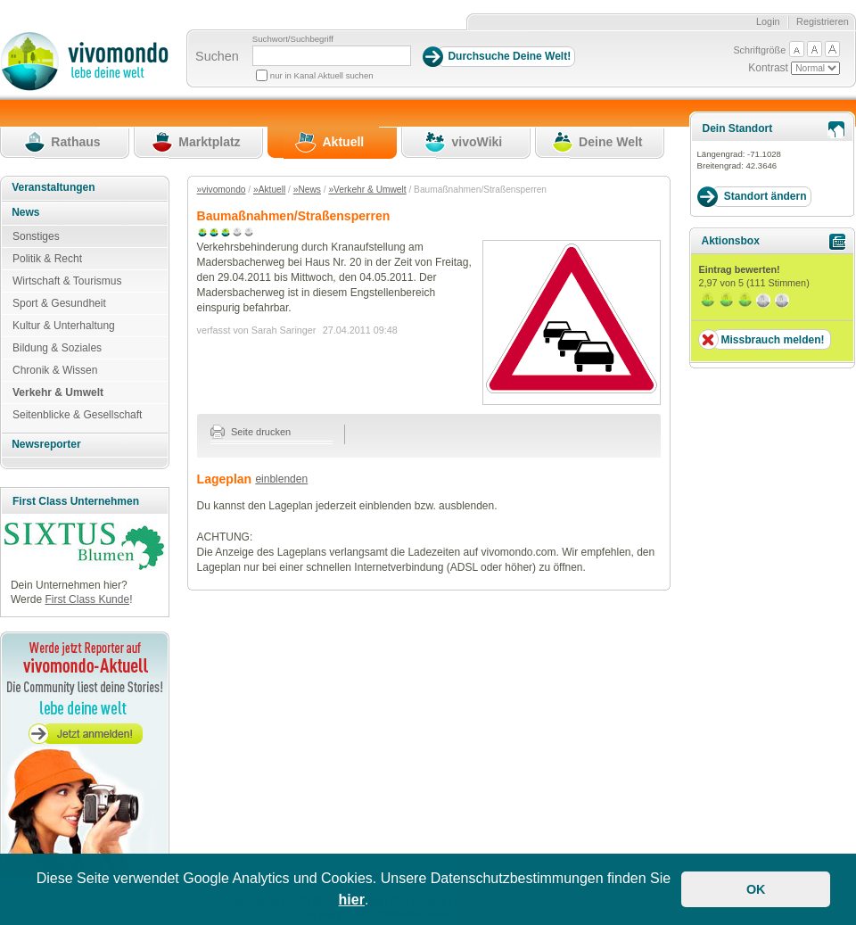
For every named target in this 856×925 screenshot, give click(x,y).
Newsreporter (46, 444)
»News (307, 189)
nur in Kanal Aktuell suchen (322, 75)
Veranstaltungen (53, 187)
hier (352, 899)
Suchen (217, 56)
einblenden (281, 479)
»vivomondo (221, 189)
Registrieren (822, 21)
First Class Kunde (87, 599)
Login (768, 21)
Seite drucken (251, 431)
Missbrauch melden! (772, 340)
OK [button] (756, 889)
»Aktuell (269, 189)
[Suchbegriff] (331, 55)
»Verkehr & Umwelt (367, 189)
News (25, 212)
